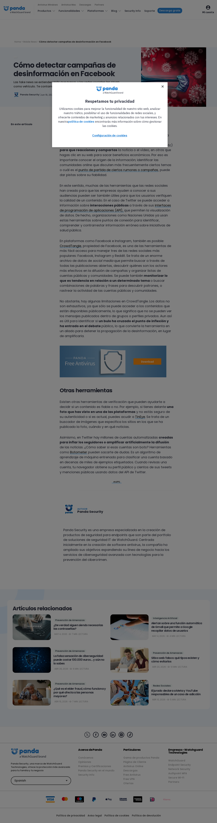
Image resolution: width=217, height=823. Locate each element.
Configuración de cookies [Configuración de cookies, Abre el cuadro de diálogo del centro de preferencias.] (109, 135)
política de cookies (81, 121)
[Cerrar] (163, 86)
